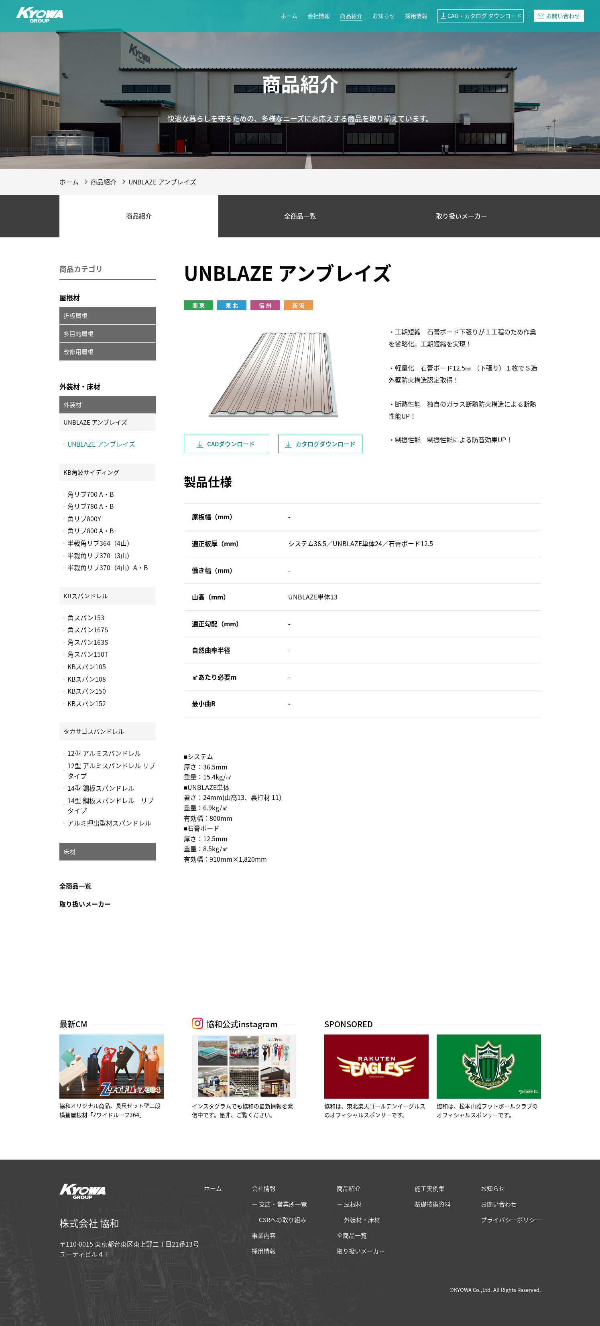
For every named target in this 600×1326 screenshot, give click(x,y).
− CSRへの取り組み (279, 1219)
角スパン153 (85, 617)
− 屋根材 (349, 1204)
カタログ (325, 443)
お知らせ (383, 16)
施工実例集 (430, 1188)
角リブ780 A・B (90, 506)
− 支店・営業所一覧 (279, 1204)
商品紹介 (351, 16)
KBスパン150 (86, 691)
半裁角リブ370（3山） (100, 555)
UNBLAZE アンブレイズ (101, 444)
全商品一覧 (300, 216)
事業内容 (264, 1235)
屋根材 (69, 297)
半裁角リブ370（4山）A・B (107, 567)
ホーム (289, 16)
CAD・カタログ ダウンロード (480, 16)
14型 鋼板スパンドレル (100, 788)
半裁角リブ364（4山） (100, 543)
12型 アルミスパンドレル (104, 753)
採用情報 (416, 16)
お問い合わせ (559, 16)
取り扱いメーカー (461, 216)
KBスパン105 (86, 666)
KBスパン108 (86, 679)
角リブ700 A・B (90, 494)
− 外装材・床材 (358, 1219)
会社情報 (318, 16)
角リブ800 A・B (90, 530)
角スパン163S (87, 642)
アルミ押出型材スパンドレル (109, 823)
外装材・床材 (79, 386)
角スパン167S (87, 629)
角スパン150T (87, 654)
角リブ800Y (84, 518)
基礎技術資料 (433, 1204)
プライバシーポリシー (511, 1219)
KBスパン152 (86, 703)
